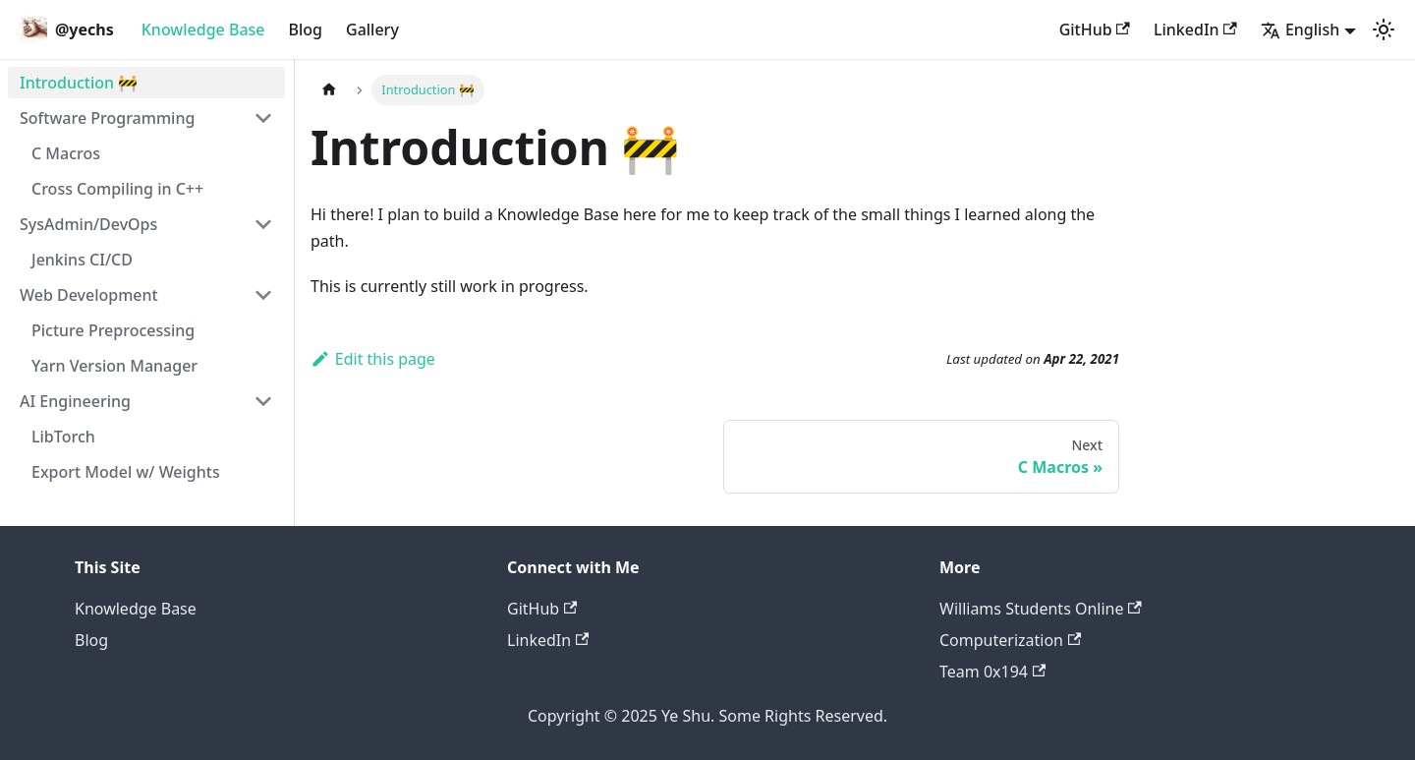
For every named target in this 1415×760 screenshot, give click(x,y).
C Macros (65, 153)
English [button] (1300, 29)
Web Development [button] (89, 295)
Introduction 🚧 (79, 82)
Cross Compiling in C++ (117, 189)
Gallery (372, 29)
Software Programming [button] (107, 118)
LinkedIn (1195, 29)
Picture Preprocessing (113, 330)
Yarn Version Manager (114, 366)
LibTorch (63, 436)
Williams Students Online (1040, 608)
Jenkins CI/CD (82, 259)
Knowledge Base (203, 29)
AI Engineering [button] (75, 401)
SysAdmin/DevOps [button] (88, 224)
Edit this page (373, 359)
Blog (305, 29)
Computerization (1010, 640)
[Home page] (329, 90)
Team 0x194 (992, 671)
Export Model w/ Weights (125, 472)
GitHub (1094, 29)
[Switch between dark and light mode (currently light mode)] (1383, 29)
